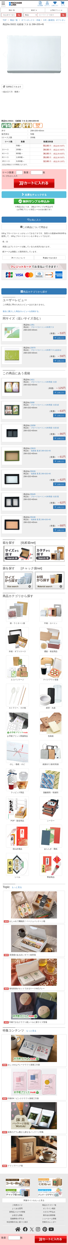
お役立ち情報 (17, 1215)
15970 (32, 348)
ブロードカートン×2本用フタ (42, 327)
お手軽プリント (56, 10)
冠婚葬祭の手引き (17, 1219)
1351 (32, 325)
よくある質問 (17, 1208)
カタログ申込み (49, 1212)
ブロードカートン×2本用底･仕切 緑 (45, 405)
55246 (32, 517)
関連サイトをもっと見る (34, 1200)
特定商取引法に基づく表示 (17, 1222)
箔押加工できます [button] (12, 87)
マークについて (19, 258)
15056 (32, 425)
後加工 (34, 10)
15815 (32, 448)
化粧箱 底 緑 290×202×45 (41, 451)
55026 (32, 471)
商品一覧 (12, 10)
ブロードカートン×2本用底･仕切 (44, 382)
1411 (32, 379)
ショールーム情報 (49, 1219)
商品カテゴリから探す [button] (35, 291)
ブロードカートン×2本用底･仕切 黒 (45, 497)
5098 (32, 402)
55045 (32, 494)
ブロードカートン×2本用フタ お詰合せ (46, 350)
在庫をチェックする (34, 194)
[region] (34, 20)
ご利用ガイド (17, 1205)
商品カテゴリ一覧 (49, 1205)
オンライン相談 (49, 1208)
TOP (5, 20)
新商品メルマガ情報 (17, 1212)
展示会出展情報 (49, 1215)
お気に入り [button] (35, 219)
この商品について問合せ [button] (35, 227)
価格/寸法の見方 (50, 258)
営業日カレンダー (49, 1222)
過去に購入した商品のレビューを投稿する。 (21, 311)
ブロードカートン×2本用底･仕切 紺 (45, 428)
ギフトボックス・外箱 (30, 20)
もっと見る (17, 887)
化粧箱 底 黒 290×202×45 (41, 474)
